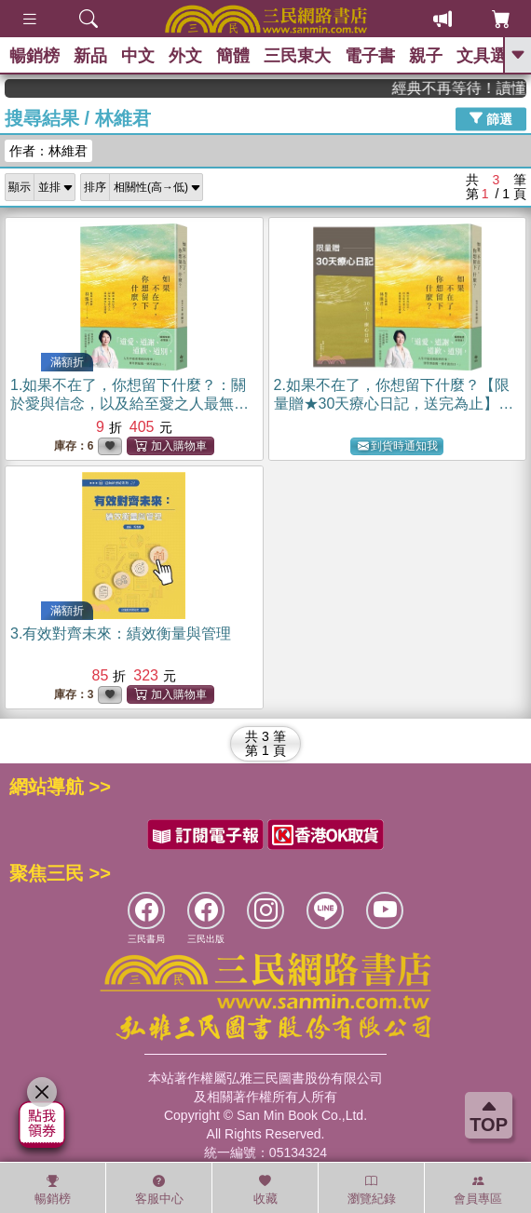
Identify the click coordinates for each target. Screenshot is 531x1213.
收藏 (265, 1190)
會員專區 (478, 1190)
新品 (90, 56)
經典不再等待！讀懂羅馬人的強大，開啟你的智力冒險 (467, 88)
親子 (425, 56)
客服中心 (159, 1190)
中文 (138, 56)
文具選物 (490, 56)
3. (120, 633)
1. (129, 403)
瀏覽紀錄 (371, 1190)
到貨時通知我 (398, 446)
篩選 (491, 118)
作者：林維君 (48, 150)
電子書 (370, 56)
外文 (185, 56)
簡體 (233, 56)
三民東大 (297, 56)
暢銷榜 (34, 56)
